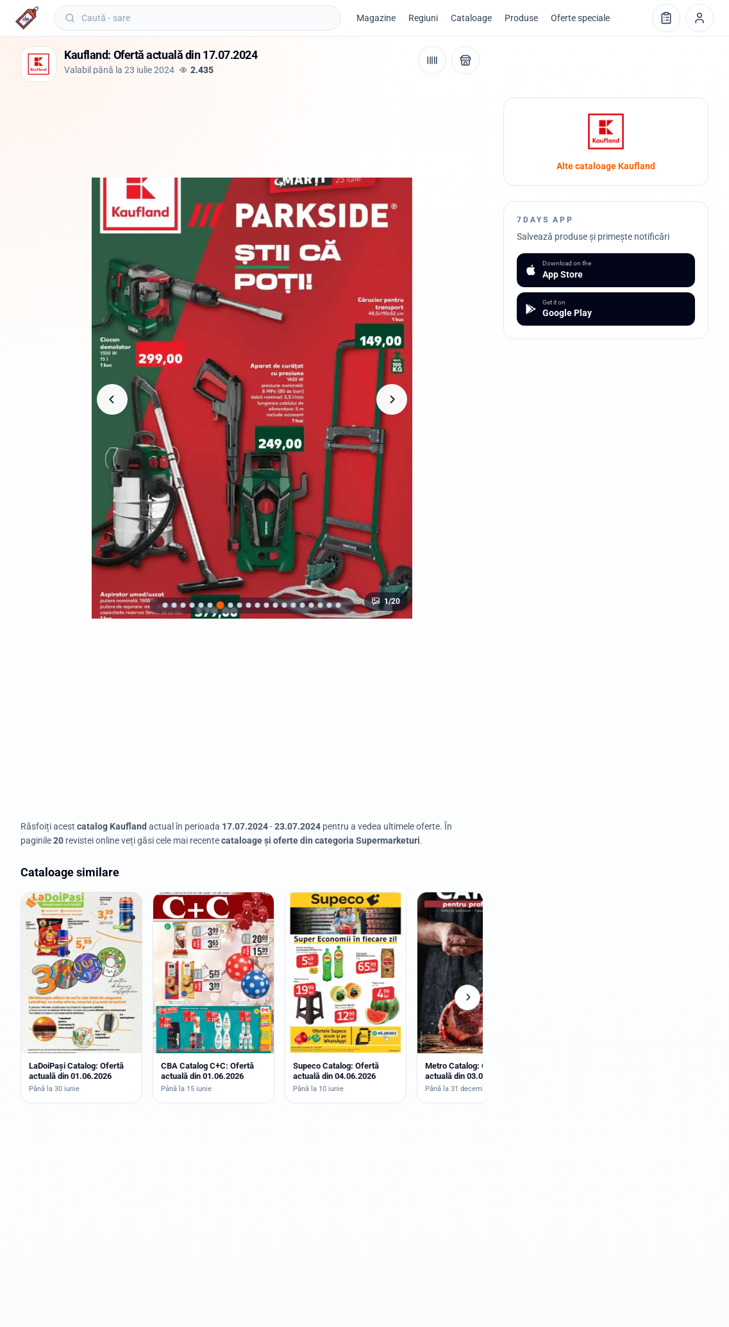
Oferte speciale (580, 18)
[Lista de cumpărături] (666, 18)
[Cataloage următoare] (467, 997)
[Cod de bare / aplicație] (432, 60)
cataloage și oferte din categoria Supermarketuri (320, 840)
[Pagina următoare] (391, 399)
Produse (521, 18)
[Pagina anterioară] (112, 399)
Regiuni (423, 18)
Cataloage (471, 18)
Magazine (376, 18)
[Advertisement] (254, 126)
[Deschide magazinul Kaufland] (465, 60)
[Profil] (699, 18)
